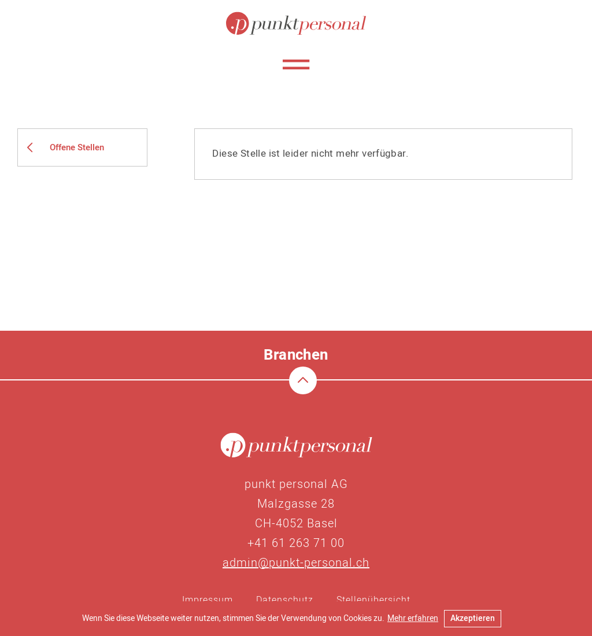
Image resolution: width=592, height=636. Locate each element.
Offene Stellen (77, 147)
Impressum (207, 600)
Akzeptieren (472, 618)
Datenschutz (284, 600)
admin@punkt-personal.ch (296, 562)
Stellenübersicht (373, 600)
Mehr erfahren (412, 618)
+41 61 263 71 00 (296, 543)
